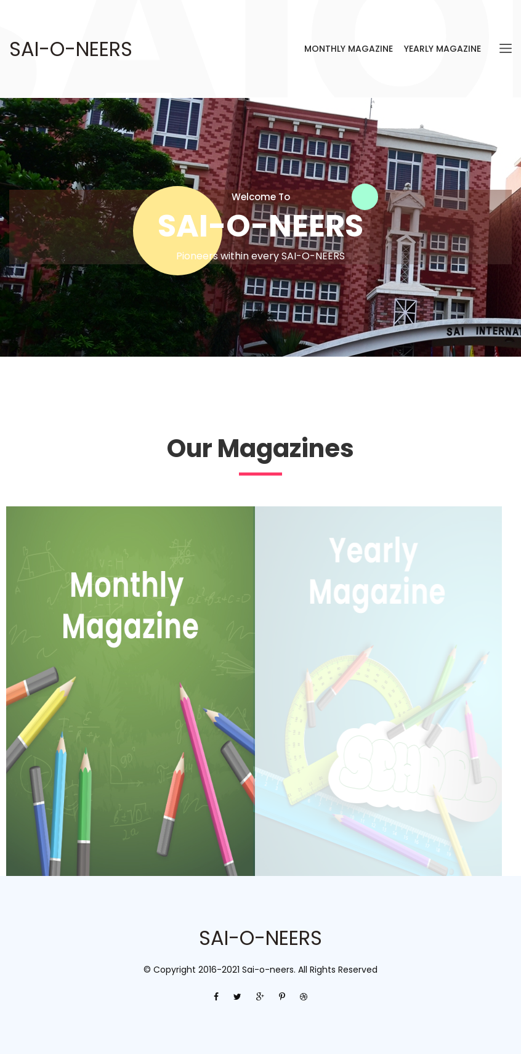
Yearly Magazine (442, 49)
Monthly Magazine (348, 49)
